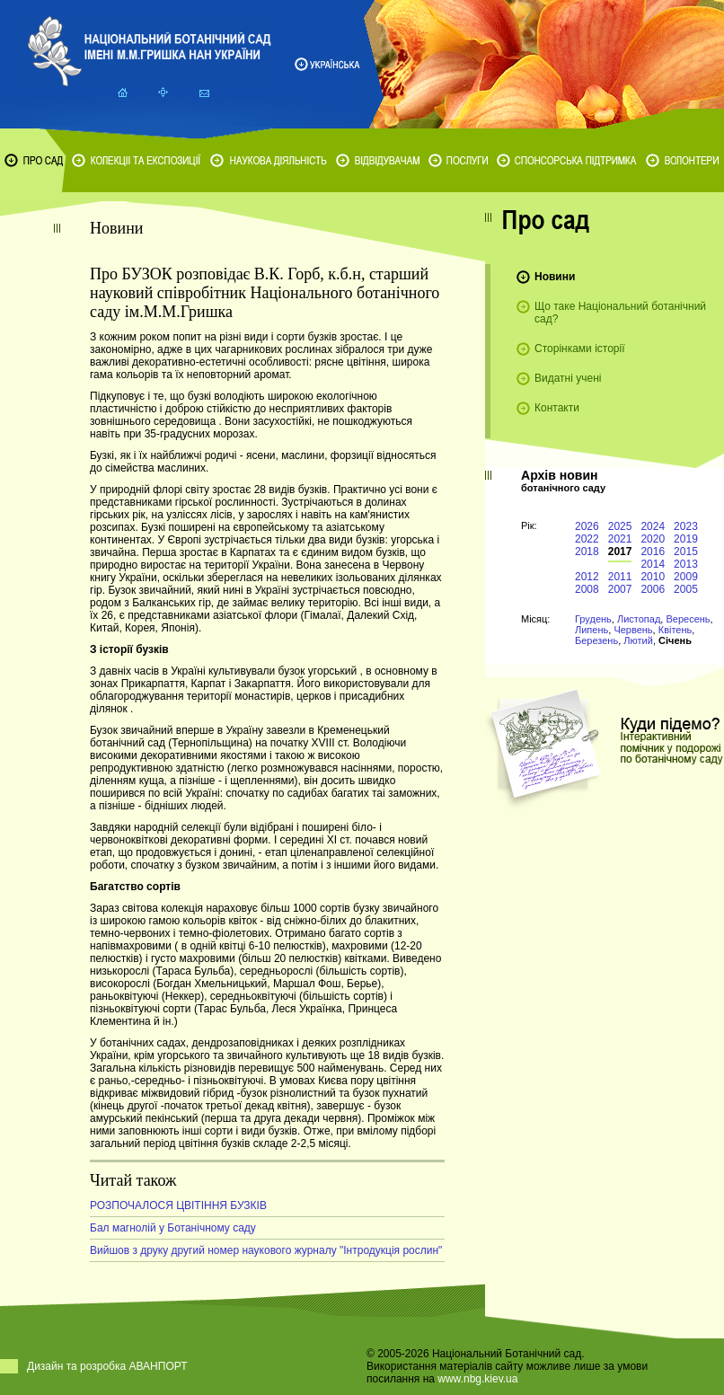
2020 (652, 539)
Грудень (593, 619)
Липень (591, 629)
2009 (686, 576)
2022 (587, 539)
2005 (686, 589)
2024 (652, 526)
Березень (596, 640)
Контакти (556, 408)
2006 (652, 589)
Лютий (638, 640)
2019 (686, 539)
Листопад (638, 619)
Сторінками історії (579, 348)
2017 (620, 551)
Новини (554, 276)
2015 (686, 551)
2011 (620, 576)
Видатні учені (567, 378)
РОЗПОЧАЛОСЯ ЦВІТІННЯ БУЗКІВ (178, 1205)
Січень (675, 640)
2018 (587, 551)
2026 (587, 526)
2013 (686, 564)
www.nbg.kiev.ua (477, 1379)
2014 (652, 564)
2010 (652, 576)
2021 (620, 539)
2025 (620, 526)
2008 (587, 589)
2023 (686, 526)
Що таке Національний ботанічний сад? (620, 312)
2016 (652, 551)
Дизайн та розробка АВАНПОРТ (107, 1366)
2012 (587, 576)
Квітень (675, 629)
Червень (633, 629)
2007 (620, 589)
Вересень (688, 619)
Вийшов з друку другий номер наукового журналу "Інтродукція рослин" (266, 1250)
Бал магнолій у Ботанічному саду (173, 1228)
